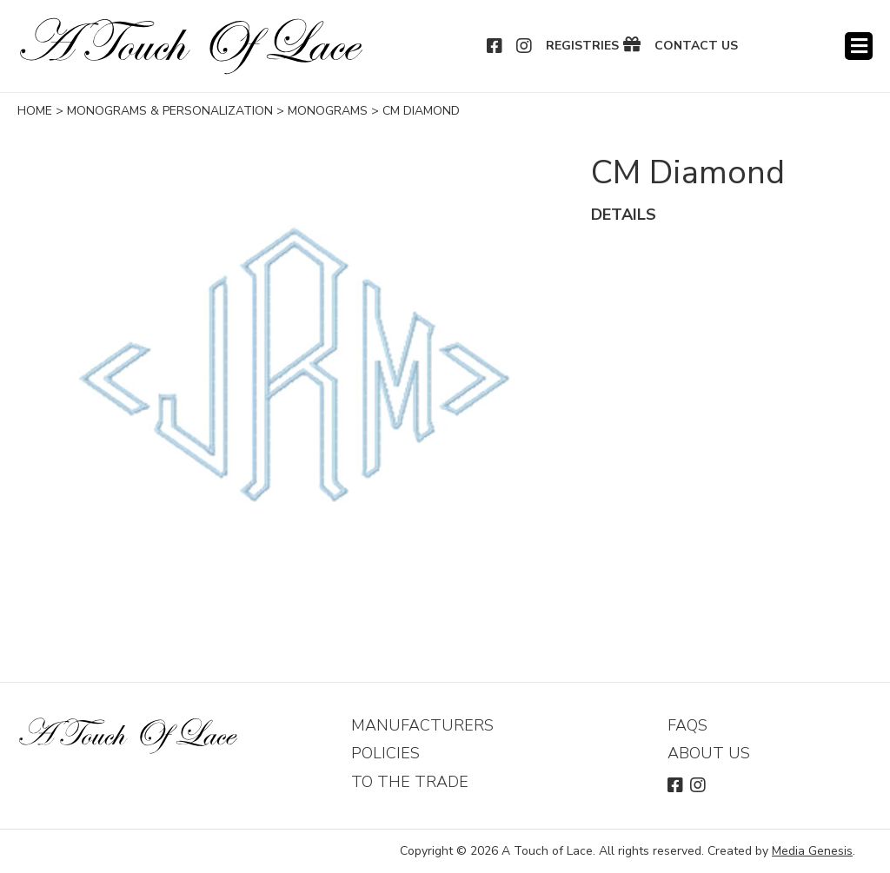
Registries (582, 46)
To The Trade (409, 781)
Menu (859, 46)
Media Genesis (812, 851)
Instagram (525, 46)
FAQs (687, 725)
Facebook (495, 46)
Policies (385, 753)
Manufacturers (422, 725)
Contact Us (696, 46)
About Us (709, 753)
